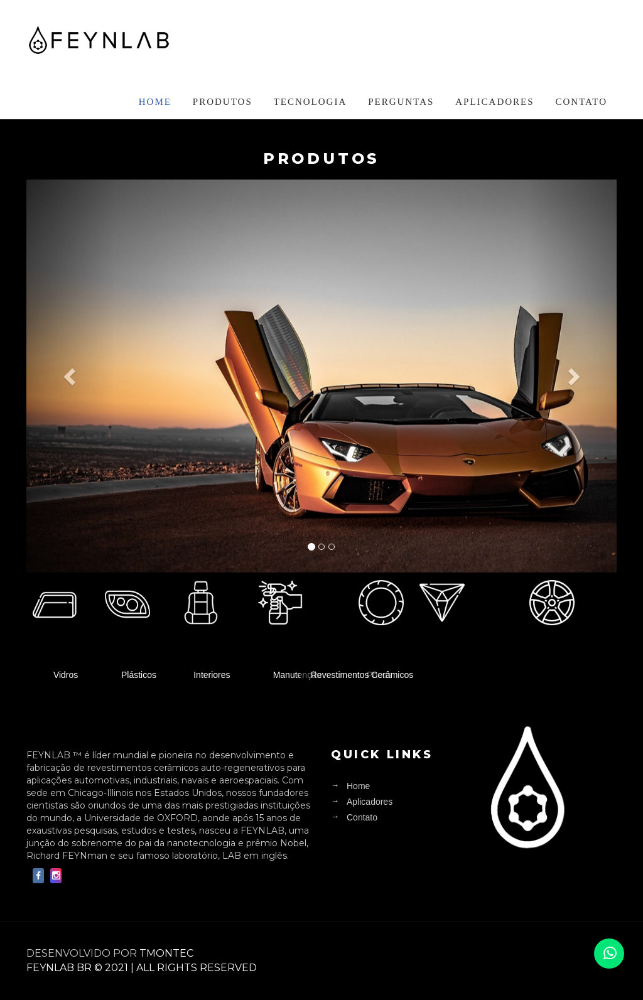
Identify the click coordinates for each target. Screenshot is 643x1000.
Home (155, 102)
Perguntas (401, 102)
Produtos (222, 102)
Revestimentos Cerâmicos (362, 674)
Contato (581, 102)
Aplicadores (494, 102)
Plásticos (138, 674)
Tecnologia (310, 102)
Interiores (211, 674)
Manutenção (297, 674)
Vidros (65, 674)
